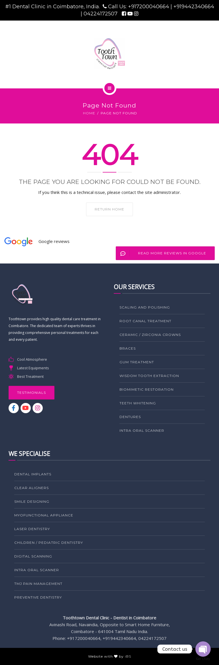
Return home (109, 209)
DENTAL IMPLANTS (32, 474)
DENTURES (130, 417)
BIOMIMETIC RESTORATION (146, 389)
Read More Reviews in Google (161, 253)
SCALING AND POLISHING (144, 307)
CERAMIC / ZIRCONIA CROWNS (150, 334)
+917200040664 (149, 6)
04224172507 (101, 14)
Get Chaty (203, 658)
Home (89, 113)
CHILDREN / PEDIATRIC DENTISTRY (48, 542)
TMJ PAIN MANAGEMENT (38, 583)
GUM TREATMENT (136, 362)
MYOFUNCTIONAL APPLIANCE (43, 515)
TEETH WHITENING (137, 403)
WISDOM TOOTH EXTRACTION (149, 376)
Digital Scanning (33, 556)
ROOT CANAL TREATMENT (145, 321)
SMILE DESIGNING (31, 501)
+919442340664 (193, 6)
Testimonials (31, 392)
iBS (128, 656)
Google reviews (54, 241)
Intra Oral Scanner (141, 430)
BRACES (127, 348)
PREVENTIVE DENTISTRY (38, 597)
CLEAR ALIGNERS (31, 488)
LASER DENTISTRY (32, 529)
